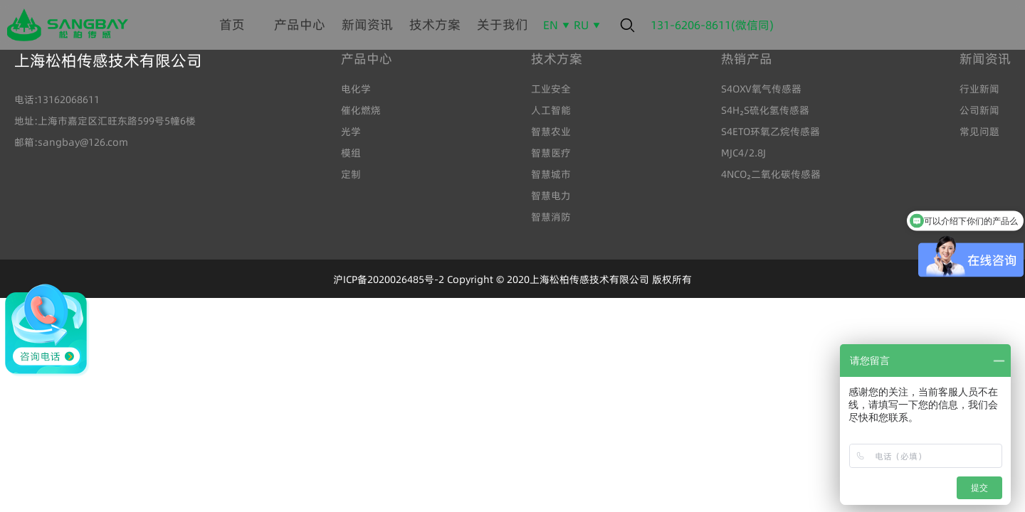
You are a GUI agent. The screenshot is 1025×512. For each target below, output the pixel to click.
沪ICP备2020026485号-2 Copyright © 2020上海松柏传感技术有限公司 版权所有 (512, 279)
